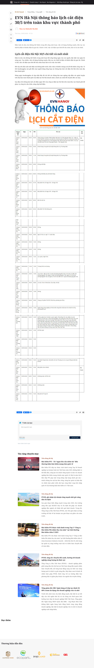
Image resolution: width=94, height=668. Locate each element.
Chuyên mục (24, 2)
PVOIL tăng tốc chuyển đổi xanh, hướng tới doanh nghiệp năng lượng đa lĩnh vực (60, 559)
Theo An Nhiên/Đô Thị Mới (28, 29)
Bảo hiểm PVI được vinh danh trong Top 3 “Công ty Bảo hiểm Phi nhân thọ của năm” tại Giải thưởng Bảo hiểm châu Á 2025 (61, 529)
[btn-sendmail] (83, 40)
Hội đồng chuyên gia (63, 2)
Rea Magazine (51, 2)
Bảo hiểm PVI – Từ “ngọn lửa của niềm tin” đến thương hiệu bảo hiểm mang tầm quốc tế (59, 463)
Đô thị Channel (19, 12)
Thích (26, 40)
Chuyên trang (34, 2)
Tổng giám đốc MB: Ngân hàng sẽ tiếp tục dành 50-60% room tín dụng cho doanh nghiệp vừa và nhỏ (60, 589)
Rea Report (43, 2)
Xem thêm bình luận (24, 443)
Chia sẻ (19, 40)
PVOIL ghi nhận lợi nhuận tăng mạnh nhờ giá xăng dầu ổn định (61, 498)
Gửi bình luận (75, 437)
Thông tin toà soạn (75, 2)
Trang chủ (17, 2)
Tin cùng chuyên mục (28, 453)
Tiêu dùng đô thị (50, 12)
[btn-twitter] (80, 40)
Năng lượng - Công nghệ (34, 12)
